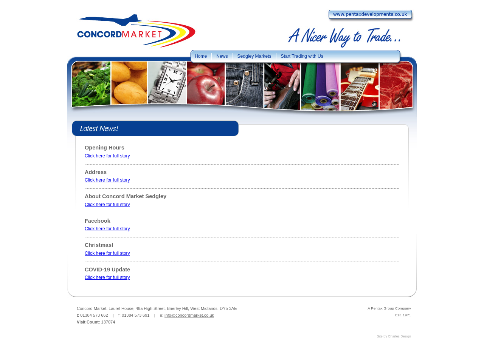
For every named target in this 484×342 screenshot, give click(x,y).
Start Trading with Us (302, 56)
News (222, 56)
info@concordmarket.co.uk (189, 315)
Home (201, 56)
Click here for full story (107, 156)
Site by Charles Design (394, 336)
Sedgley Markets (254, 56)
